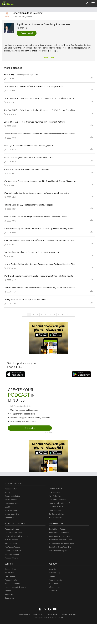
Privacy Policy (24, 614)
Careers (52, 576)
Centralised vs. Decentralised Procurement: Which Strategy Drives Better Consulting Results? (40, 287)
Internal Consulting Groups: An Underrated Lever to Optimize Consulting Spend (39, 228)
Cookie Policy (38, 614)
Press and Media (55, 580)
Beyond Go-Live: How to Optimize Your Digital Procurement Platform (34, 122)
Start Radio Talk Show (57, 499)
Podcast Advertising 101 (58, 550)
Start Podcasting (55, 496)
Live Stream (9, 507)
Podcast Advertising (12, 529)
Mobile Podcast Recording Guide (61, 543)
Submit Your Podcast (13, 550)
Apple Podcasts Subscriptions (16, 536)
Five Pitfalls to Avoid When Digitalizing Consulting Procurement (31, 252)
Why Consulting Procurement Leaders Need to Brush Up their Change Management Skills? (40, 181)
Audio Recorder (11, 510)
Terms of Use (52, 614)
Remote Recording (12, 514)
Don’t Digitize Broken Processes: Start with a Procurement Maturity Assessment (39, 133)
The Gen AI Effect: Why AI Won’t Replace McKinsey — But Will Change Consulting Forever (40, 110)
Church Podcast (55, 510)
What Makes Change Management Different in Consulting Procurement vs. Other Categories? (40, 240)
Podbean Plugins (11, 558)
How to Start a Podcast (57, 529)
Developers (9, 598)
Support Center (11, 569)
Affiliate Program (55, 587)
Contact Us (53, 591)
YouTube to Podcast (12, 547)
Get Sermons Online (56, 514)
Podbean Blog (54, 572)
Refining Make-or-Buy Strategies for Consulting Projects (29, 205)
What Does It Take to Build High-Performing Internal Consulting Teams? (36, 216)
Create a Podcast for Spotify (59, 503)
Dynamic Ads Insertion (13, 532)
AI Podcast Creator (12, 540)
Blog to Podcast (11, 543)
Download (27, 33)
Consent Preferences (69, 614)
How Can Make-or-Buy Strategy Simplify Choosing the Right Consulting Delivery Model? (40, 98)
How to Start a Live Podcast (59, 532)
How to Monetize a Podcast (59, 536)
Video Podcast (54, 492)
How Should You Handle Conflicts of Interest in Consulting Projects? (34, 86)
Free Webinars (10, 576)
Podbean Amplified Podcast (15, 587)
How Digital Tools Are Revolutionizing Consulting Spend (28, 145)
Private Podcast (11, 499)
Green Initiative (54, 583)
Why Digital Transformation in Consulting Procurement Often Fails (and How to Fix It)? (40, 276)
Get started (29, 428)
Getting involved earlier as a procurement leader (25, 299)
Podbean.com (57, 617)
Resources (9, 594)
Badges (8, 591)
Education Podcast (56, 507)
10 (68, 314)
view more (48, 57)
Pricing (7, 492)
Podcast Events (11, 580)
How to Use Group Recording (60, 547)
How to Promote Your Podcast (60, 540)
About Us (52, 569)
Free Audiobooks (55, 517)
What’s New (9, 572)
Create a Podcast (55, 489)
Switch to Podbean (12, 554)
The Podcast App (11, 503)
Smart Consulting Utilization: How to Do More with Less (28, 157)
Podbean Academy (12, 583)
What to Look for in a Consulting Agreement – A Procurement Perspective (36, 193)
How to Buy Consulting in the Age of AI (21, 74)
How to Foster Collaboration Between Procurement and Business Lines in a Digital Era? (40, 264)
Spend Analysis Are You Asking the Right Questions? (27, 169)
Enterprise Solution (12, 496)
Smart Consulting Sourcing (28, 12)
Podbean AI (9, 518)
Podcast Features (11, 489)
